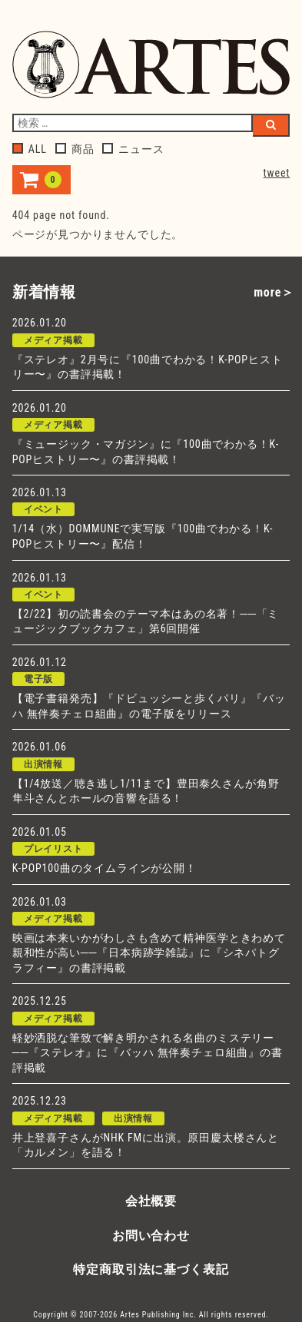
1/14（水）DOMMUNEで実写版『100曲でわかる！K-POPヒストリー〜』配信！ (143, 536)
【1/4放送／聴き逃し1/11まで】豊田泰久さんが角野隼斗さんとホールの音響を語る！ (146, 791)
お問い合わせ (151, 1235)
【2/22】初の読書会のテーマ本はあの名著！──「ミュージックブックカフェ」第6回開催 (146, 621)
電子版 (39, 679)
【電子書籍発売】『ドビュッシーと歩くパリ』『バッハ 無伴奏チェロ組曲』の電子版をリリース (149, 706)
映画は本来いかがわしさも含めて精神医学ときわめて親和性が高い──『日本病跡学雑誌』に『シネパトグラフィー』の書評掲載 (149, 953)
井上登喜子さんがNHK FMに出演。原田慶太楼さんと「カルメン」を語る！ (145, 1145)
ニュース (133, 149)
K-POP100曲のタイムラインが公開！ (104, 868)
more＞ (274, 292)
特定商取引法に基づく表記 (150, 1269)
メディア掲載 (53, 340)
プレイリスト (53, 848)
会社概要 (151, 1201)
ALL (29, 149)
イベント (43, 509)
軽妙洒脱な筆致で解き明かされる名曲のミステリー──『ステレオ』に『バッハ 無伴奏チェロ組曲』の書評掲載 (147, 1053)
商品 (75, 149)
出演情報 (43, 764)
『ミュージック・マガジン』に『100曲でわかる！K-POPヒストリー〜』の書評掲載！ (145, 452)
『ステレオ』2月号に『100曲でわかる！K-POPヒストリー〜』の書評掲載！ (147, 367)
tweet (277, 173)
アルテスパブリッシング (151, 64)
